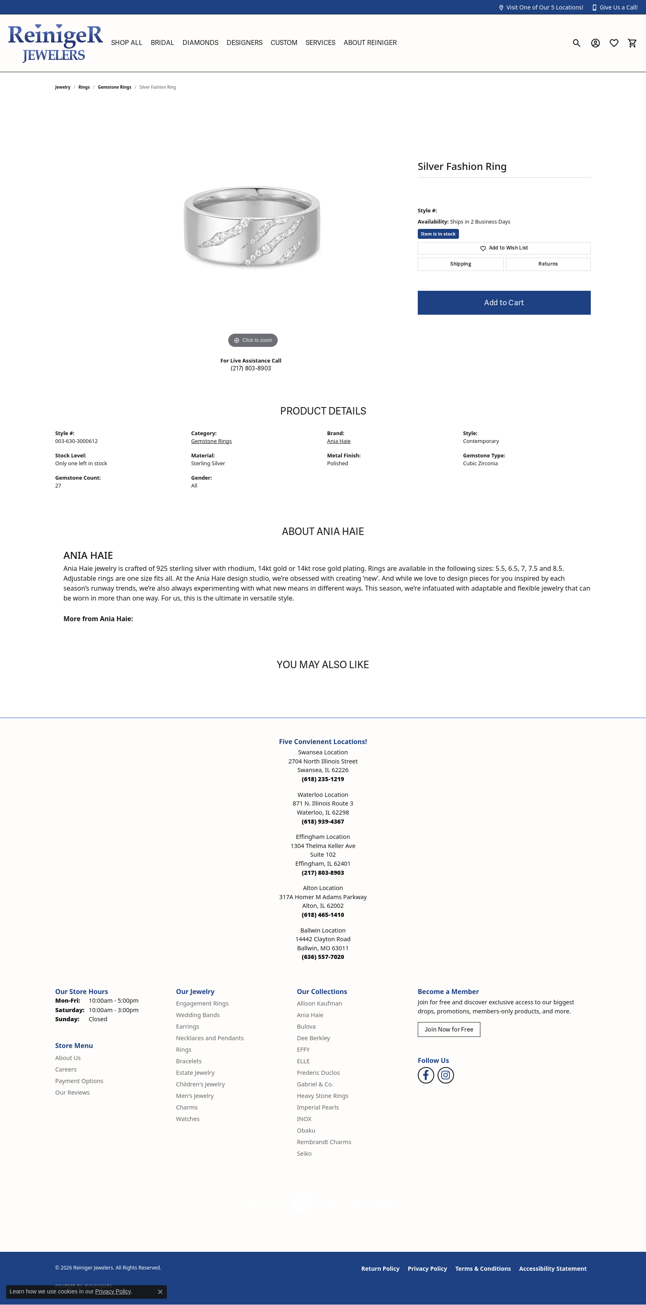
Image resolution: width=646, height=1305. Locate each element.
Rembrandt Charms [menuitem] (324, 1142)
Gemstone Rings (114, 87)
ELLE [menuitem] (303, 1061)
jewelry (62, 87)
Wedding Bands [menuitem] (198, 1015)
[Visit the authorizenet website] (302, 1202)
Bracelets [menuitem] (188, 1061)
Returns (548, 264)
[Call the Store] (323, 779)
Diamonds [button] (200, 43)
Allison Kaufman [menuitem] (319, 1003)
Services (320, 43)
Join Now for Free (449, 1029)
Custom (284, 43)
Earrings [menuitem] (187, 1026)
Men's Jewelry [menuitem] (195, 1096)
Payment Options (79, 1081)
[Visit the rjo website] (333, 1202)
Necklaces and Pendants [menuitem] (209, 1038)
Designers (244, 43)
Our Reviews (72, 1092)
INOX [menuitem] (304, 1119)
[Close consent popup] (160, 1291)
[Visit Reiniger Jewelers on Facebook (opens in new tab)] (426, 1075)
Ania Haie (339, 441)
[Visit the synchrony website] (375, 1202)
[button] (540, 7)
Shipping (460, 264)
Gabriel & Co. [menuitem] (315, 1084)
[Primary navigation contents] (337, 43)
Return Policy (380, 1268)
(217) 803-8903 (251, 368)
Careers (66, 1069)
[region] (253, 226)
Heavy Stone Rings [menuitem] (323, 1096)
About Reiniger (370, 43)
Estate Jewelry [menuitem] (195, 1073)
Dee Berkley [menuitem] (313, 1038)
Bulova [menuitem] (306, 1026)
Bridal (162, 43)
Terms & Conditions (483, 1268)
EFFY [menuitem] (303, 1049)
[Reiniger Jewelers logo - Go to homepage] (55, 43)
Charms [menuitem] (186, 1107)
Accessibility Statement (553, 1268)
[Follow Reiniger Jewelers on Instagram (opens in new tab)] (446, 1075)
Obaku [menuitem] (306, 1130)
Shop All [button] (127, 43)
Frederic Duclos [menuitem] (318, 1073)
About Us (68, 1058)
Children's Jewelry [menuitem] (200, 1084)
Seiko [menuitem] (304, 1153)
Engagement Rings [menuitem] (202, 1003)
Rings (84, 87)
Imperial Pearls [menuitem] (318, 1107)
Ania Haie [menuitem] (310, 1015)
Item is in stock (438, 234)
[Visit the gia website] (264, 1202)
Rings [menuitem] (183, 1049)
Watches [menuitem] (187, 1119)
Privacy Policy (427, 1268)
